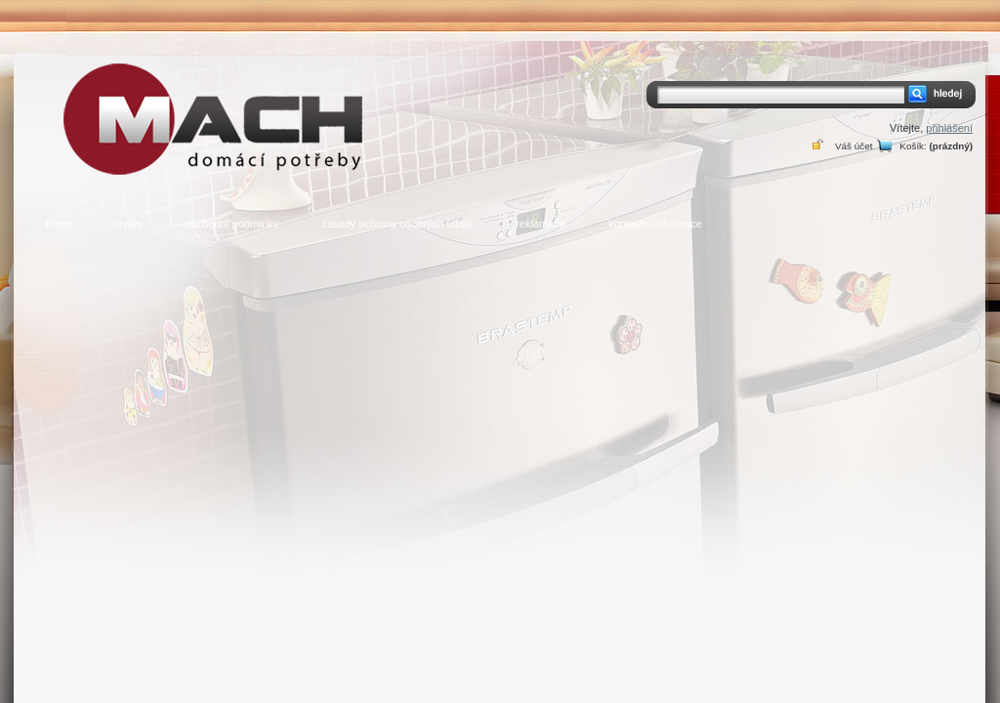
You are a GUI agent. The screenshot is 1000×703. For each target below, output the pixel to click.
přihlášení (949, 128)
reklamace (540, 223)
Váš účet (853, 146)
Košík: (912, 146)
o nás (129, 223)
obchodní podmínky (231, 223)
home (59, 223)
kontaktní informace (655, 223)
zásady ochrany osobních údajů (397, 223)
